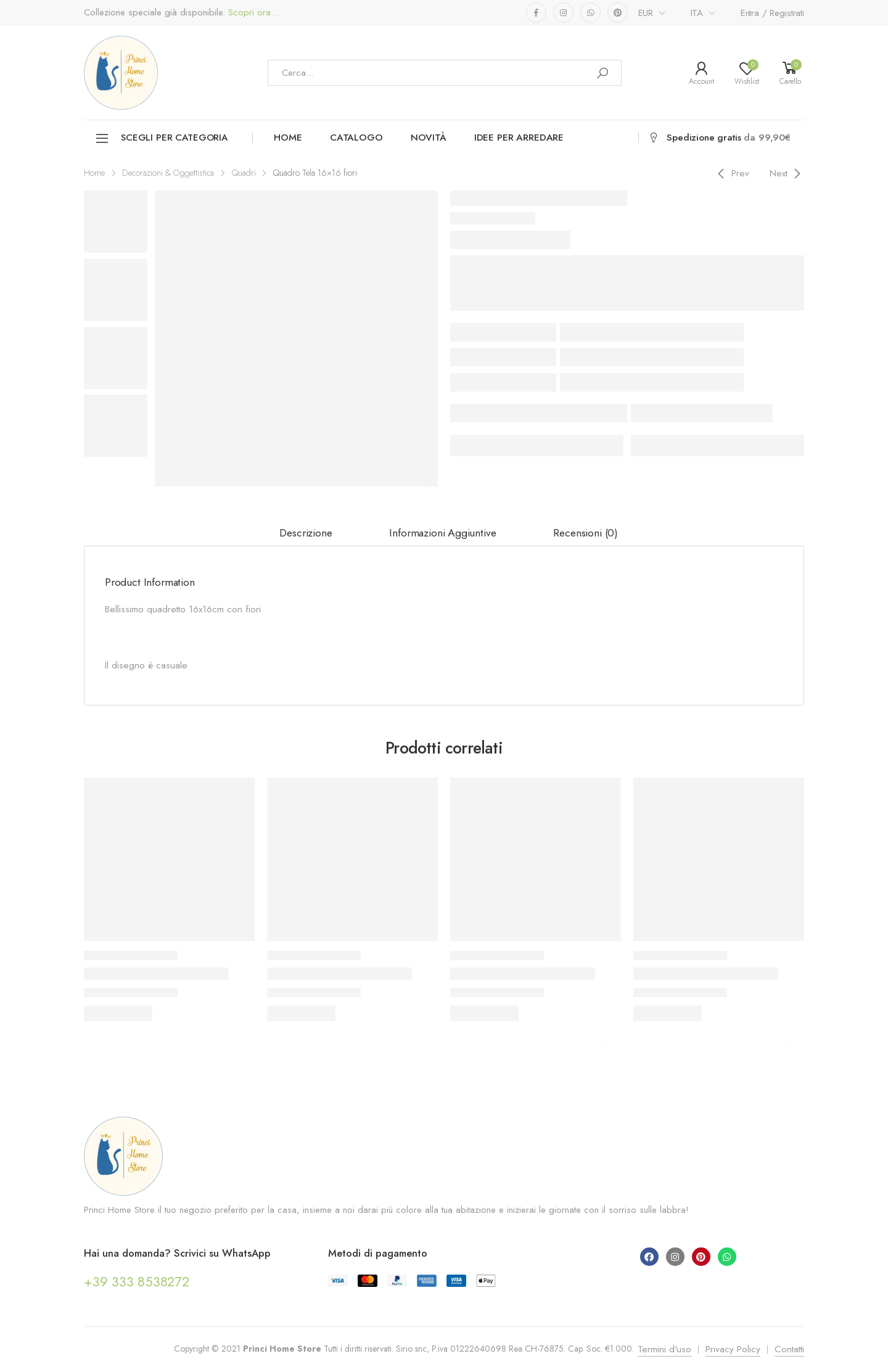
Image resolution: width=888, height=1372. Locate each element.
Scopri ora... (251, 12)
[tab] (305, 533)
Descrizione (305, 533)
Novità (428, 137)
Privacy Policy (732, 1349)
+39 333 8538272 (136, 1281)
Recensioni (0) (585, 533)
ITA (697, 13)
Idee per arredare (519, 137)
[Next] (787, 173)
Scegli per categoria (161, 138)
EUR (646, 13)
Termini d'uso (664, 1349)
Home (288, 137)
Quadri (244, 172)
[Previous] (731, 173)
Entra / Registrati (772, 13)
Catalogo (356, 137)
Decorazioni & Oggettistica (168, 172)
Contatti (789, 1349)
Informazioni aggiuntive (442, 533)
